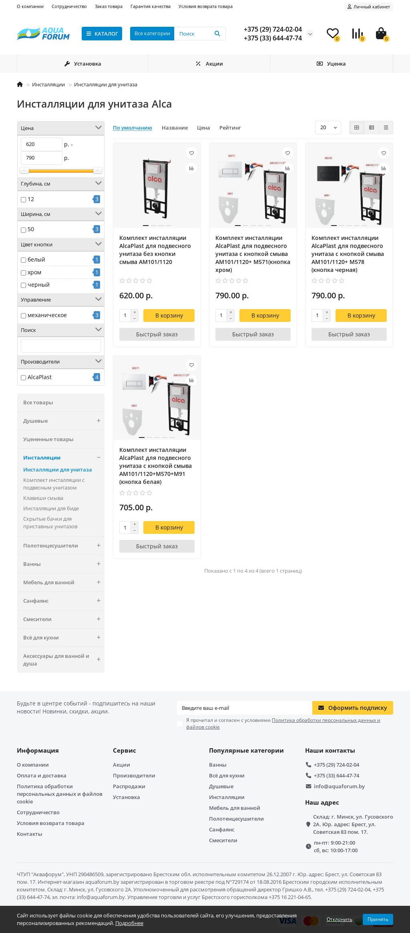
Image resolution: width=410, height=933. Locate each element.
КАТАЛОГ (102, 33)
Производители (134, 775)
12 (31, 199)
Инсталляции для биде (51, 508)
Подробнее (129, 923)
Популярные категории (246, 750)
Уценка (331, 63)
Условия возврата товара (206, 6)
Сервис (124, 750)
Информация (38, 750)
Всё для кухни (64, 637)
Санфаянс (64, 600)
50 (31, 229)
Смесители (64, 619)
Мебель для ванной (64, 582)
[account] (368, 6)
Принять (378, 919)
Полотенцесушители (64, 545)
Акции (209, 63)
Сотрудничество (69, 6)
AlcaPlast (40, 377)
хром (34, 272)
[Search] (200, 33)
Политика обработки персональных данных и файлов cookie (59, 794)
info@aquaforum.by (339, 786)
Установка (83, 63)
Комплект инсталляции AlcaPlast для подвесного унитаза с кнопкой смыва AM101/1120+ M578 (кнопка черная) (348, 254)
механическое (47, 315)
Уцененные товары (48, 439)
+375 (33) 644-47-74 (336, 775)
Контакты (29, 833)
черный (39, 284)
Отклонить (339, 919)
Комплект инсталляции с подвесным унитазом (53, 483)
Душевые (64, 421)
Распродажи (129, 786)
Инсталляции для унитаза (105, 84)
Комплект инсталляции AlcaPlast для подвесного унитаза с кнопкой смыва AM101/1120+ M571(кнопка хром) (252, 254)
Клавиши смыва (43, 497)
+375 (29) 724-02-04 (336, 764)
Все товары (38, 402)
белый (36, 259)
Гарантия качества (151, 6)
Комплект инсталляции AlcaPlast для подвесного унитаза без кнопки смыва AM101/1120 (155, 250)
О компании (30, 6)
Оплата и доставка (41, 775)
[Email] (244, 708)
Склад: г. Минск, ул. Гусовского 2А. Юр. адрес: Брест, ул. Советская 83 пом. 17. (353, 824)
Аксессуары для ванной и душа (64, 659)
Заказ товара (109, 6)
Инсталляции (48, 84)
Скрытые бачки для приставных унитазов (50, 522)
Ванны (64, 564)
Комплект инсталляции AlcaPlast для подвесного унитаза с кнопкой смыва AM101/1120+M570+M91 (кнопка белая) (155, 465)
